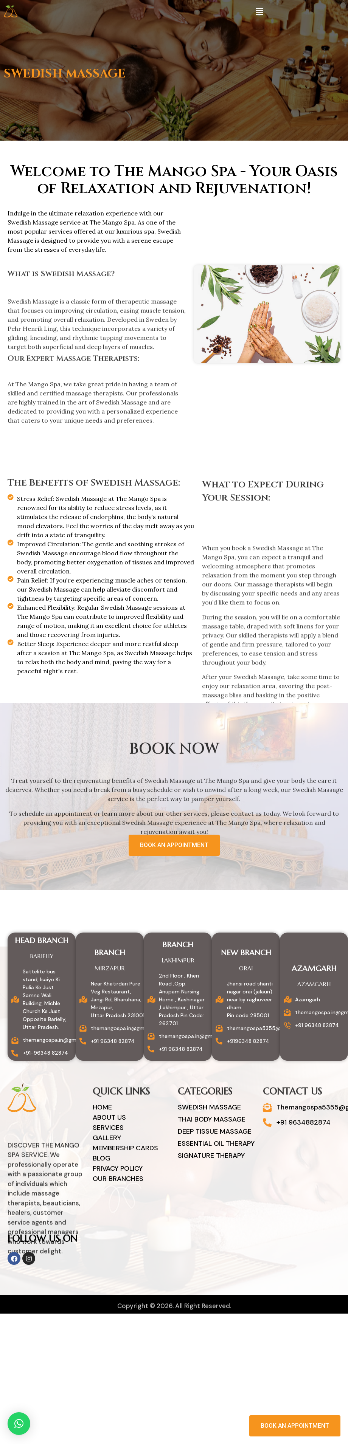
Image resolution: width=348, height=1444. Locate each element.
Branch (109, 953)
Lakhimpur (178, 960)
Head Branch (41, 940)
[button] (259, 12)
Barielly (41, 956)
